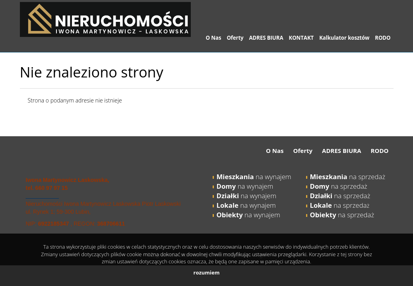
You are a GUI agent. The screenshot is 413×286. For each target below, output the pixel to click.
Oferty (235, 37)
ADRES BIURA (266, 37)
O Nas (213, 37)
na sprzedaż (348, 176)
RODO (382, 37)
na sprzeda (338, 205)
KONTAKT (301, 37)
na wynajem (254, 176)
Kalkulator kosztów (344, 37)
